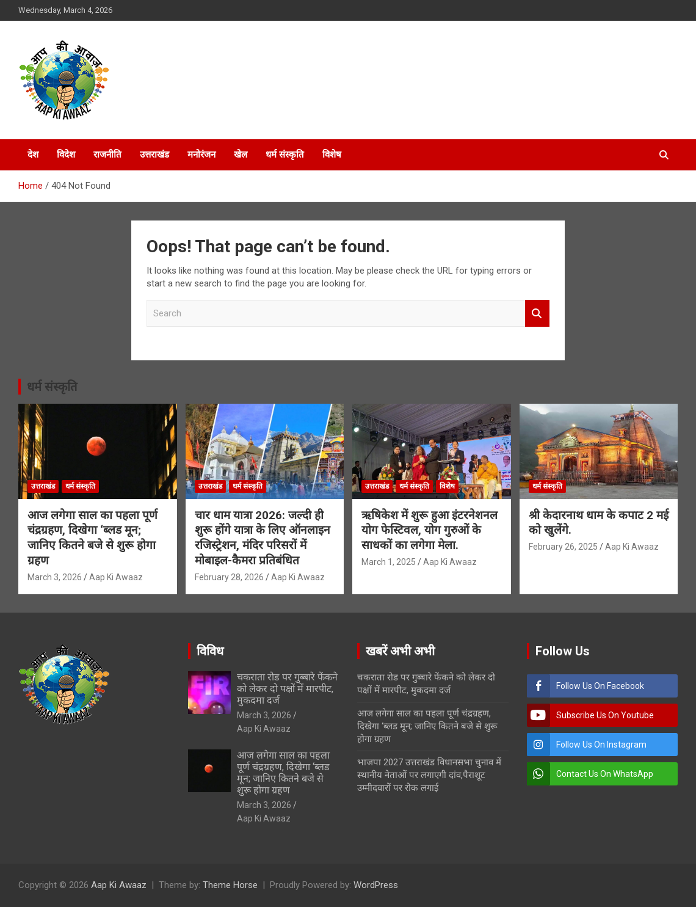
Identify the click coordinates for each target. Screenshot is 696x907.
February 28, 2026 (229, 577)
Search (537, 313)
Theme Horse (230, 885)
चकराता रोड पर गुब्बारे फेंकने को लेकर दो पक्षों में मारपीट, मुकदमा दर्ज (287, 688)
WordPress (375, 885)
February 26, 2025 (563, 547)
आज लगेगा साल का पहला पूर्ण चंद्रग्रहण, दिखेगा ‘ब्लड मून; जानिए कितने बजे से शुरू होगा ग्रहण (92, 537)
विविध (210, 651)
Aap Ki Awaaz (116, 577)
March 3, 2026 (54, 577)
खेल (240, 154)
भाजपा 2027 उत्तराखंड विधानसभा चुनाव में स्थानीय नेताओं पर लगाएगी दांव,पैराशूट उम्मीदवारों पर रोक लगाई (429, 775)
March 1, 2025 (388, 562)
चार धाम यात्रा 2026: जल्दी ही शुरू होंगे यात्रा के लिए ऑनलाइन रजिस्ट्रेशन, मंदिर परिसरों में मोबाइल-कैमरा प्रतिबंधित (262, 537)
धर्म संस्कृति (285, 154)
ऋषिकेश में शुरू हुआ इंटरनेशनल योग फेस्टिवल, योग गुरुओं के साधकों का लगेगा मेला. (429, 530)
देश (32, 154)
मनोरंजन (201, 154)
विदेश (66, 154)
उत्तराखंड (154, 154)
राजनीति (107, 154)
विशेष (331, 154)
